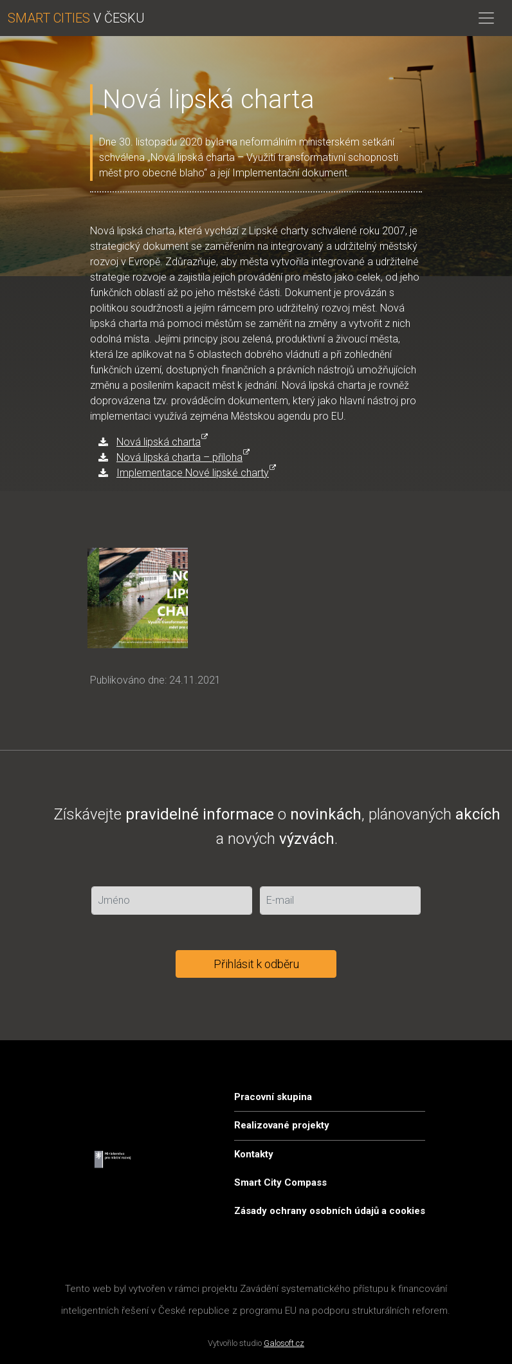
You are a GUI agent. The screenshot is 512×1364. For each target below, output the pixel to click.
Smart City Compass (280, 1182)
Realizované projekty (281, 1125)
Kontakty (253, 1154)
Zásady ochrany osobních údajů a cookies (329, 1211)
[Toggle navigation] (486, 18)
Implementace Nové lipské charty (192, 473)
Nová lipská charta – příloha (179, 457)
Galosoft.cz (284, 1343)
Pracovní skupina (273, 1097)
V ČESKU (76, 18)
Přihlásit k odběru (256, 964)
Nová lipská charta (158, 442)
